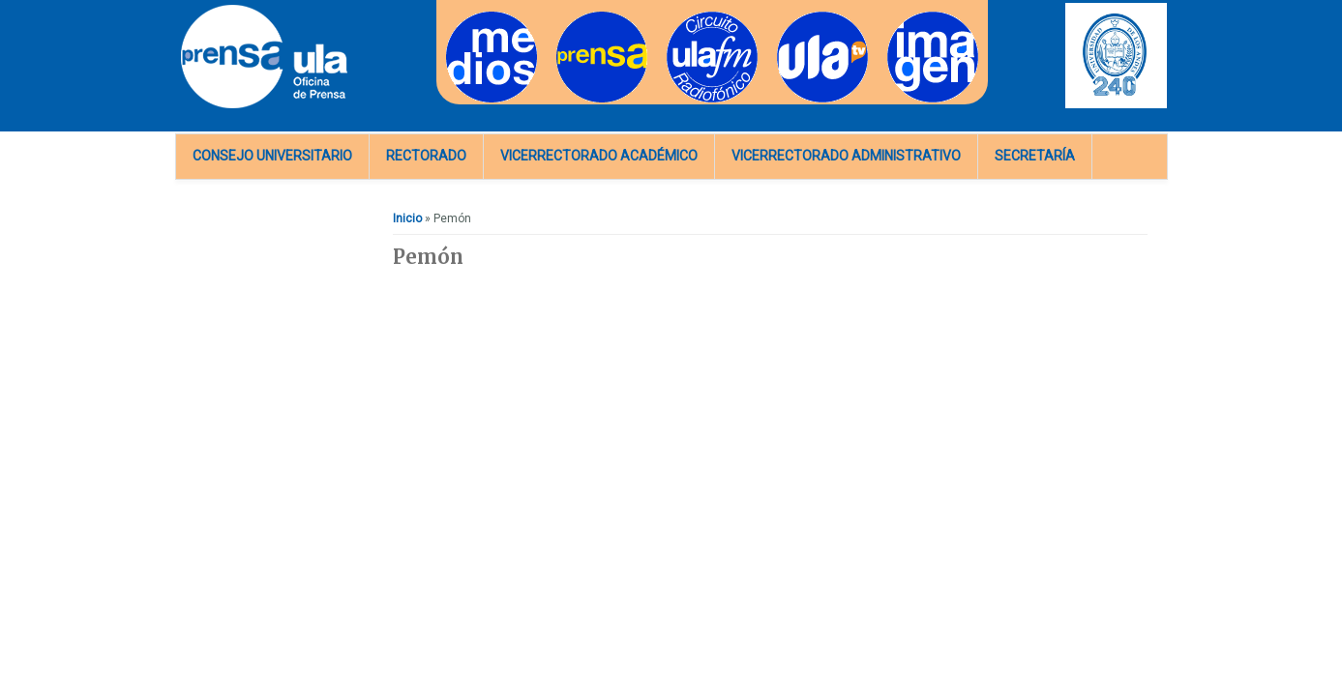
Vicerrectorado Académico (599, 155)
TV (784, 18)
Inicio (407, 218)
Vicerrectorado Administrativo (846, 155)
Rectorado (426, 155)
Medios (466, 18)
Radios (685, 18)
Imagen (907, 18)
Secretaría (1035, 155)
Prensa (575, 18)
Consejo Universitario (272, 155)
